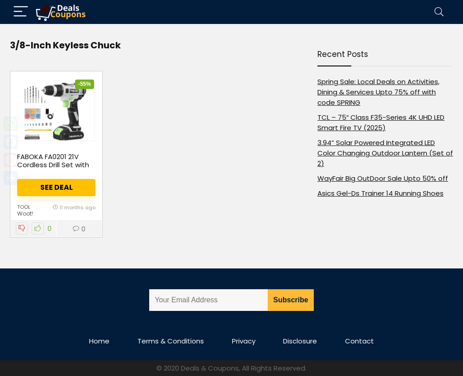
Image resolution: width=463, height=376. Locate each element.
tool (23, 207)
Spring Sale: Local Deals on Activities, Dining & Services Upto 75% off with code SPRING (378, 92)
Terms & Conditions (170, 341)
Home (99, 341)
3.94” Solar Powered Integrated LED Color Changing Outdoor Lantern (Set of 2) (385, 153)
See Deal (56, 187)
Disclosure (300, 341)
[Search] (439, 12)
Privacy (243, 341)
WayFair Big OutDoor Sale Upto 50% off (382, 178)
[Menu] (21, 12)
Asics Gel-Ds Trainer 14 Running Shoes (380, 193)
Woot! (25, 213)
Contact (359, 341)
